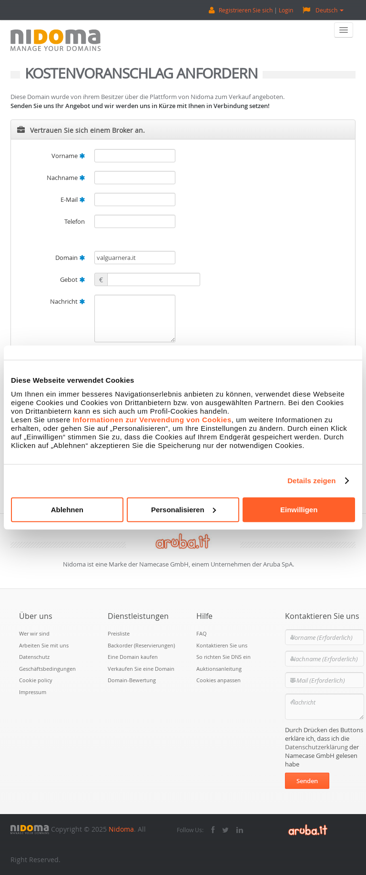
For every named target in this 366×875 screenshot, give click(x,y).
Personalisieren (183, 509)
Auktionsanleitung (219, 668)
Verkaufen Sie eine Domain (141, 668)
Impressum (32, 692)
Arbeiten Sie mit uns (44, 645)
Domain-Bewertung (132, 680)
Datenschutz (34, 656)
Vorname (68, 155)
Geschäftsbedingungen (47, 668)
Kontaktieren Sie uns (221, 645)
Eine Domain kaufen (133, 656)
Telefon (74, 221)
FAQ (201, 633)
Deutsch (323, 10)
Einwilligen (298, 509)
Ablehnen (67, 509)
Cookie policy (35, 680)
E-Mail (73, 199)
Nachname (66, 177)
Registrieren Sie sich (246, 10)
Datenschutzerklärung (316, 747)
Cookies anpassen (218, 680)
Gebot (72, 279)
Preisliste (119, 633)
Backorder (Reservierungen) (141, 645)
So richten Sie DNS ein (223, 656)
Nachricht (67, 301)
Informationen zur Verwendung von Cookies (151, 419)
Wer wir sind (34, 633)
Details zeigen (311, 481)
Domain (70, 257)
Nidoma (121, 829)
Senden (307, 780)
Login (286, 10)
